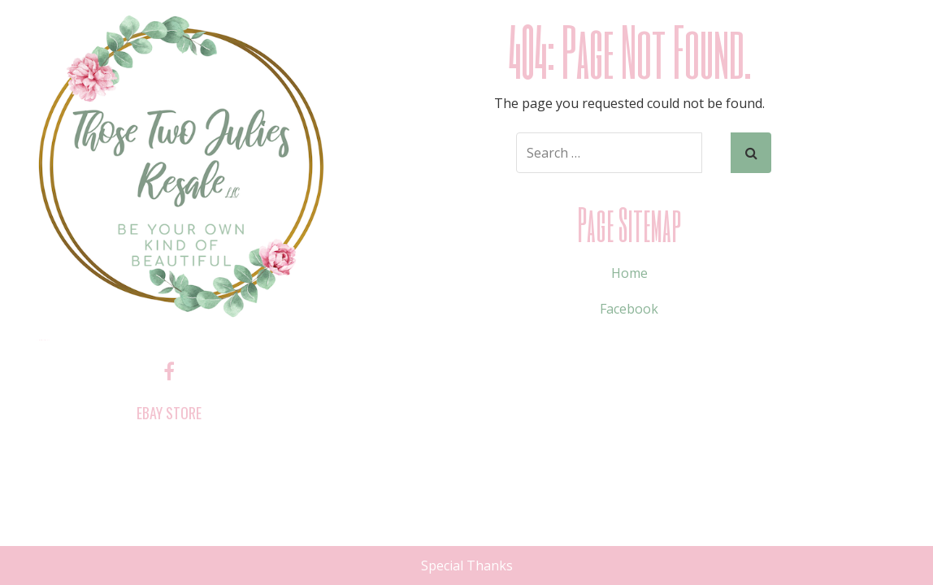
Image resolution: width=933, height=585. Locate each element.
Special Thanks (467, 565)
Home (629, 273)
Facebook (629, 309)
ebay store (169, 412)
